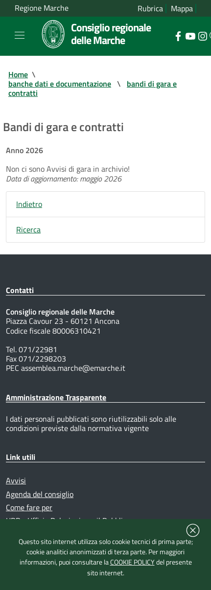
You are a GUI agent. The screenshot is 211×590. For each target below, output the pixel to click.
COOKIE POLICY (132, 562)
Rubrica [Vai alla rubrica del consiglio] (150, 8)
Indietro (29, 204)
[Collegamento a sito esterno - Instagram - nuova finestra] (202, 35)
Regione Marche (42, 8)
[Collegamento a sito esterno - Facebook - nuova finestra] (178, 35)
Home (18, 74)
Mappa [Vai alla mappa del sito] (182, 8)
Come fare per (29, 507)
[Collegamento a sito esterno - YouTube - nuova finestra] (190, 35)
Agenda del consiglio (39, 494)
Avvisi (16, 480)
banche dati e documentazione (59, 84)
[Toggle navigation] (19, 35)
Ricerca (28, 229)
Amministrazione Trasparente (56, 397)
